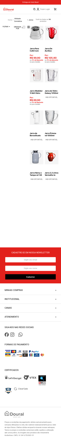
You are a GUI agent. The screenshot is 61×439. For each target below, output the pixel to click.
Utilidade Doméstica (18, 20)
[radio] (24, 27)
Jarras (31, 20)
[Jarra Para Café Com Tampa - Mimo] (36, 44)
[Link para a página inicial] (11, 20)
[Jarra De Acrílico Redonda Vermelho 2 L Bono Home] (51, 44)
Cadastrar (30, 277)
